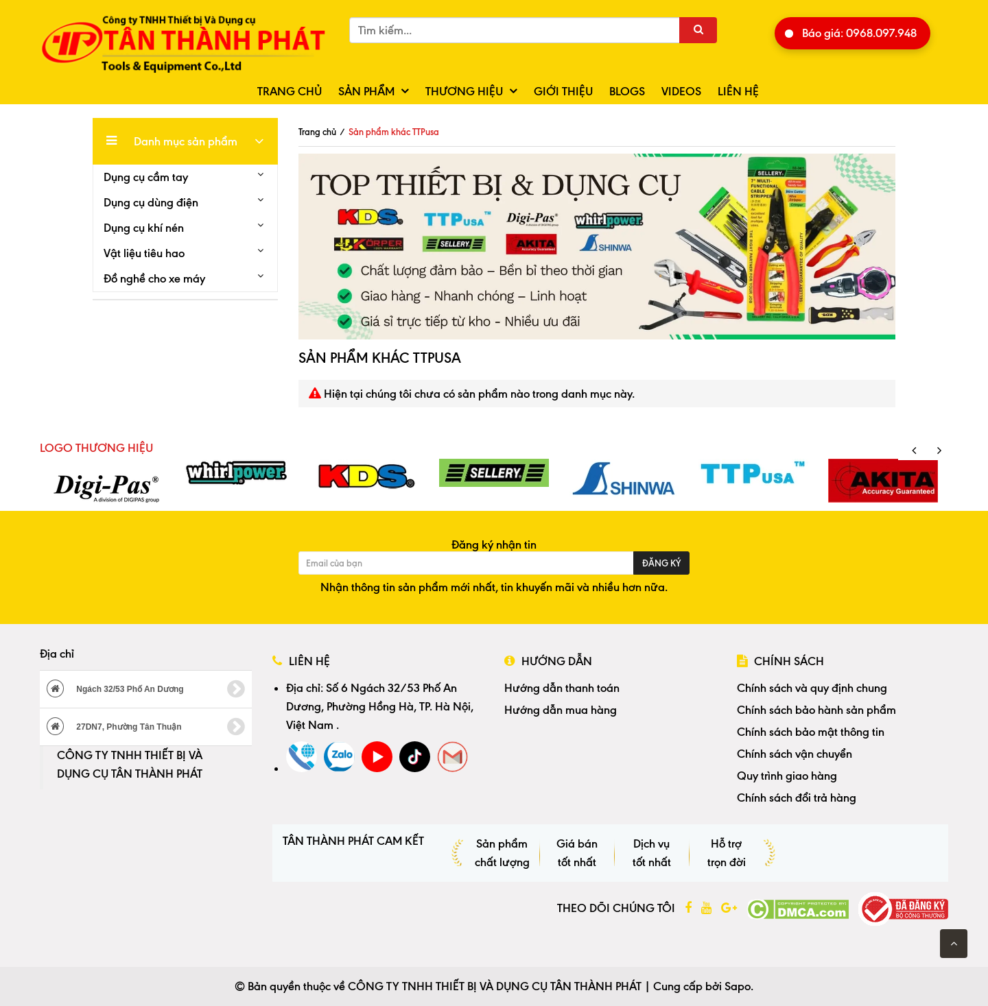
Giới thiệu (563, 91)
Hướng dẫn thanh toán (562, 688)
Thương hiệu (464, 91)
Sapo (738, 986)
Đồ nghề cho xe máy (154, 278)
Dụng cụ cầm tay (146, 177)
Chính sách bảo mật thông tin (810, 732)
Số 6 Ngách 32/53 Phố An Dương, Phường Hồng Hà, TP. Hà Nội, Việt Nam (379, 706)
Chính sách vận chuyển (794, 754)
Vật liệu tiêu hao (144, 253)
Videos (681, 91)
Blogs (627, 91)
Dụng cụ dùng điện (151, 202)
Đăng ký (661, 563)
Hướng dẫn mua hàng (560, 710)
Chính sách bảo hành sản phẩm (816, 710)
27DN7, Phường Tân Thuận (146, 727)
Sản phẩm (366, 91)
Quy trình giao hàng (787, 775)
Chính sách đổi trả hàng (796, 797)
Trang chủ (289, 91)
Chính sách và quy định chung (812, 688)
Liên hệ (738, 91)
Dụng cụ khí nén (144, 228)
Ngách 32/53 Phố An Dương (146, 689)
